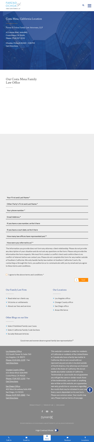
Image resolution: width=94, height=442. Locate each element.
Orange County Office (15, 370)
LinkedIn (51, 411)
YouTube (47, 411)
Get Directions (12, 46)
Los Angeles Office (14, 351)
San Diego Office (13, 386)
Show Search (83, 5)
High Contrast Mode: (45, 430)
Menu (47, 439)
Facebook (42, 411)
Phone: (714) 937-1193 (15, 38)
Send (83, 280)
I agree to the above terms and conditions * (26, 274)
